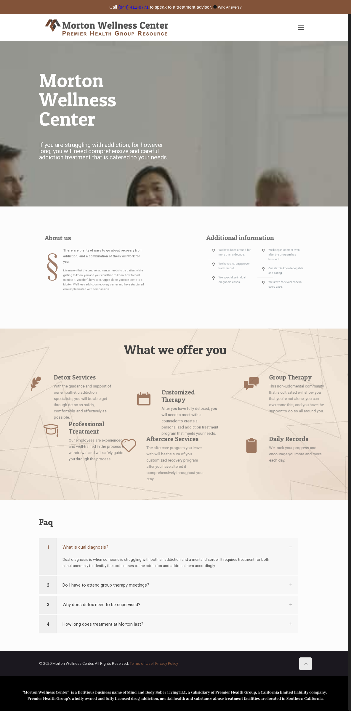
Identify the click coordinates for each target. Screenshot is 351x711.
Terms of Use (141, 663)
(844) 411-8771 (133, 6)
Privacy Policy (166, 663)
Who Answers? (230, 7)
